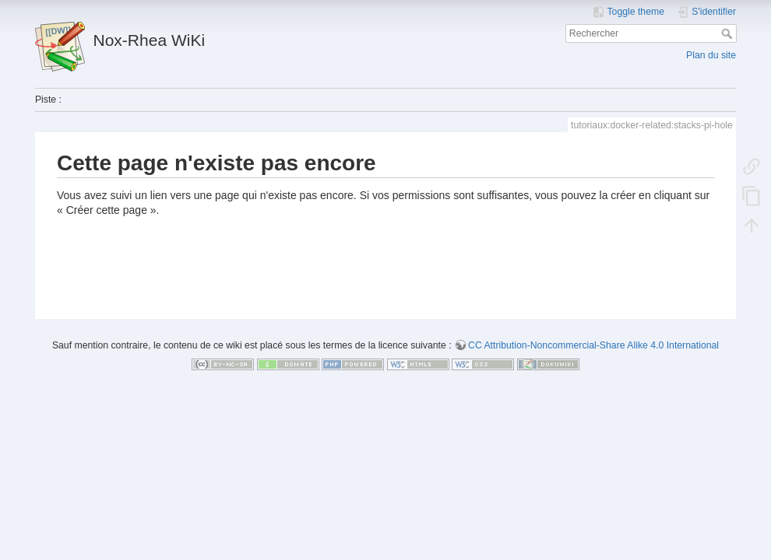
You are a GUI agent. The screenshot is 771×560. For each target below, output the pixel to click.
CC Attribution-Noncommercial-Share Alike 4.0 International (593, 345)
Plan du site (711, 55)
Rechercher (728, 33)
